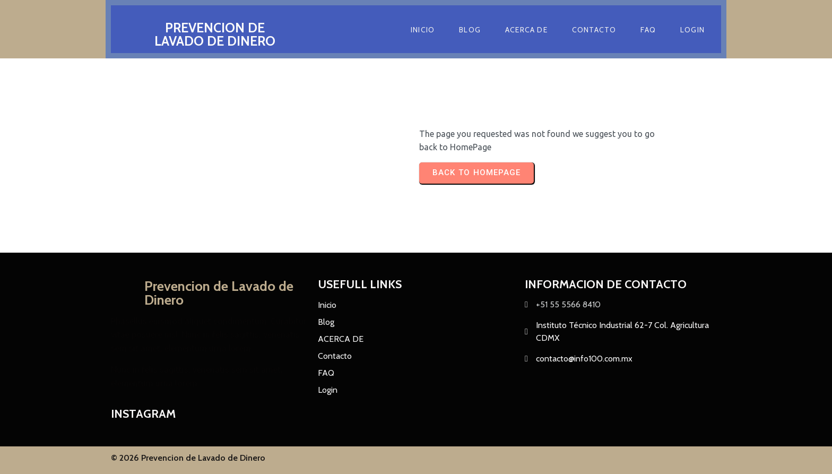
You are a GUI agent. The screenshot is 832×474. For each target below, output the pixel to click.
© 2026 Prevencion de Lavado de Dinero (188, 459)
